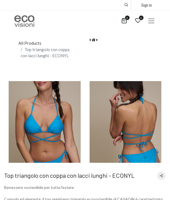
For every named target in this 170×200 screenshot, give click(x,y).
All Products (29, 43)
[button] (126, 5)
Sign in (146, 5)
